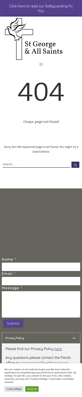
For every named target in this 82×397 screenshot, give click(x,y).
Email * (9, 273)
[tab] (41, 338)
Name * (9, 259)
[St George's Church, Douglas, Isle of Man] (41, 224)
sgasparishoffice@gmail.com (45, 363)
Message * (12, 288)
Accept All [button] (32, 388)
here (58, 349)
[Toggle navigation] (41, 64)
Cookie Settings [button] (14, 388)
